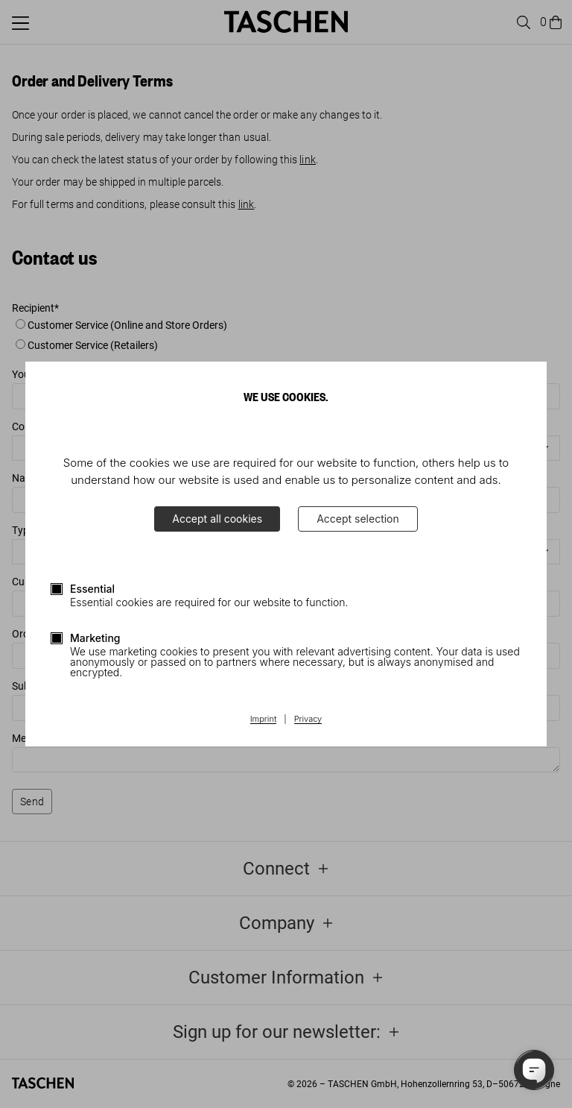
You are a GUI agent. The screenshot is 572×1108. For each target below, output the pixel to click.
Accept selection (358, 518)
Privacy (308, 719)
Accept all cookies (217, 518)
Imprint (263, 719)
